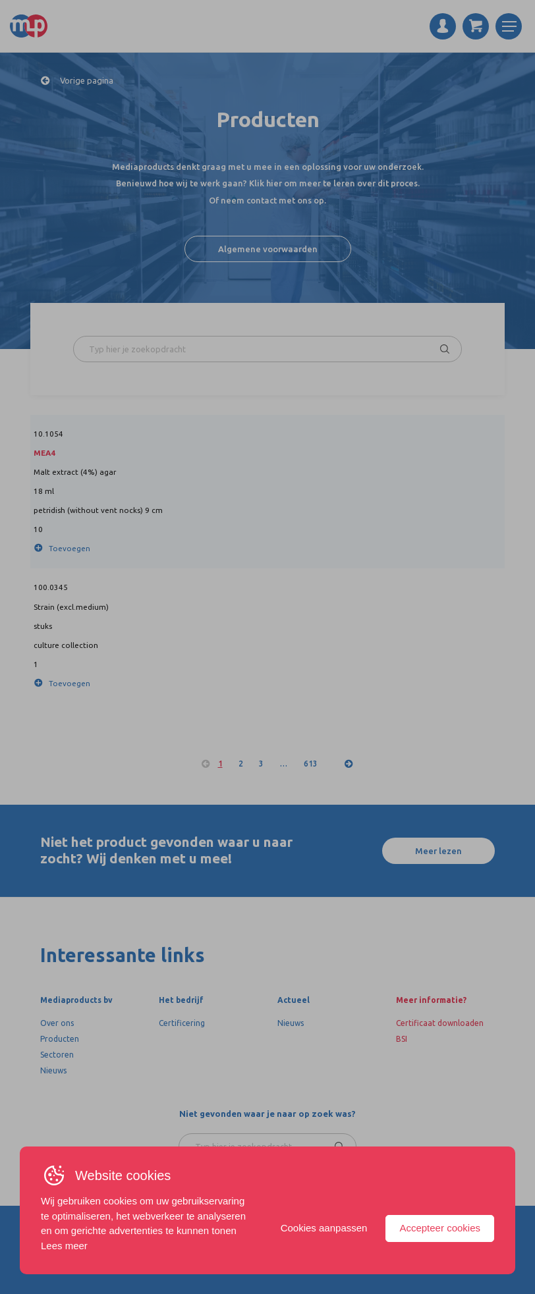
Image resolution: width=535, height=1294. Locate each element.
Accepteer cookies (439, 1227)
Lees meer (64, 1245)
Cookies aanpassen (324, 1227)
